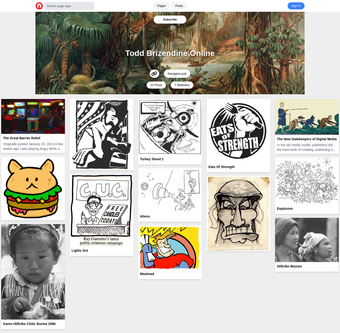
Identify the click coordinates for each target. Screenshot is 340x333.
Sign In (296, 6)
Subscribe (170, 19)
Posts (179, 6)
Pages (161, 6)
